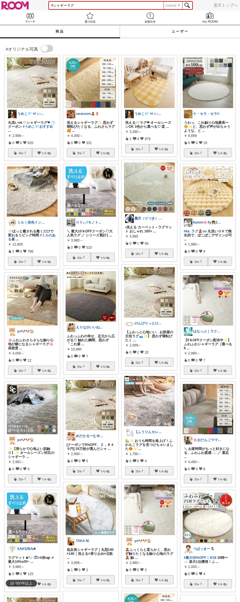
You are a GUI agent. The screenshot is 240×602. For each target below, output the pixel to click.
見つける (90, 18)
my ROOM (210, 18)
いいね (46, 153)
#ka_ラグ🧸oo (195, 231)
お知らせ (150, 18)
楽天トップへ (226, 5)
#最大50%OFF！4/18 (200, 558)
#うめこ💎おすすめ (38, 127)
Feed (30, 18)
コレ (22, 153)
